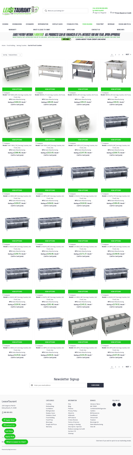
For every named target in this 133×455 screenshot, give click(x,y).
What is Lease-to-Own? (41, 30)
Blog (69, 406)
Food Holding (87, 24)
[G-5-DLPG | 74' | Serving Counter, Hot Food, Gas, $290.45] (116, 172)
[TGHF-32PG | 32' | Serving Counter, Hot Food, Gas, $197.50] (83, 122)
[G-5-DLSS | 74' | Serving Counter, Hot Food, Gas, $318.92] (83, 172)
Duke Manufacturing (96, 424)
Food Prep (100, 24)
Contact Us (96, 30)
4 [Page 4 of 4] (122, 55)
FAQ (69, 404)
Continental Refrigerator (98, 408)
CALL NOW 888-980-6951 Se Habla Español (100, 9)
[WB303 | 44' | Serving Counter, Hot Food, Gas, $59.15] (83, 71)
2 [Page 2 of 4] (115, 55)
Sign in (97, 13)
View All (92, 427)
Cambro (92, 411)
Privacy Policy (72, 411)
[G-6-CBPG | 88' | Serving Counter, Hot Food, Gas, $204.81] (50, 172)
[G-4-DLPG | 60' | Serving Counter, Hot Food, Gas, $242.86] (50, 223)
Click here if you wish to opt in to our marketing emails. (113, 441)
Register (103, 13)
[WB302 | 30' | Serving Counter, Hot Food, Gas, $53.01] (116, 71)
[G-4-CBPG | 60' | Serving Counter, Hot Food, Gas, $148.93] (116, 223)
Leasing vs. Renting (74, 424)
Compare (6, 93)
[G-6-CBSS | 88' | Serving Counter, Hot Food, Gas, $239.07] (17, 172)
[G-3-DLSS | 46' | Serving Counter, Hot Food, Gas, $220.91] (17, 273)
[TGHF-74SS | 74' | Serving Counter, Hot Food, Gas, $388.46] (17, 122)
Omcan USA (94, 418)
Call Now (9, 431)
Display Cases (57, 24)
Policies (70, 408)
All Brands (71, 415)
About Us (71, 413)
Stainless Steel (72, 24)
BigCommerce (12, 449)
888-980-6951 (8, 412)
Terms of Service (73, 422)
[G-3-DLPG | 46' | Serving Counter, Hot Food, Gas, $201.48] (50, 273)
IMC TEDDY (93, 406)
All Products (72, 418)
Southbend (93, 415)
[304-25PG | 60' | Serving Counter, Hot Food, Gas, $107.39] (116, 324)
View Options (17, 89)
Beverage (111, 24)
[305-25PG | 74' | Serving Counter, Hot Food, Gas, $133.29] (83, 324)
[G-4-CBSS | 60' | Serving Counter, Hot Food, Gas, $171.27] (83, 223)
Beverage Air (94, 422)
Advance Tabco (95, 404)
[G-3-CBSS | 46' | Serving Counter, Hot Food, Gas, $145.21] (83, 273)
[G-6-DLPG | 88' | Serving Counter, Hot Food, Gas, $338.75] (116, 122)
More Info (120, 30)
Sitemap (71, 433)
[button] (66, 37)
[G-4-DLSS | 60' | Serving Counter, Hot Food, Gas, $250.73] (17, 223)
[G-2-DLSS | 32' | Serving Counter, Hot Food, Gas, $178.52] (116, 273)
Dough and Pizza (125, 24)
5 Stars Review (73, 420)
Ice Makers (30, 24)
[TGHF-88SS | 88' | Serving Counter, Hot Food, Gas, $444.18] (17, 71)
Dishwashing (17, 24)
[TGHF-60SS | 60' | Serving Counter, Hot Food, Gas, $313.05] (50, 122)
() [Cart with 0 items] (112, 13)
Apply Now (71, 30)
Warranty (12, 30)
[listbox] (15, 55)
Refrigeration (43, 24)
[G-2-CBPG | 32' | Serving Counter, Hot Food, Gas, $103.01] (50, 324)
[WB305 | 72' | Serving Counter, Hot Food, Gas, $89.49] (50, 71)
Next (128, 54)
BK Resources (94, 413)
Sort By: (5, 55)
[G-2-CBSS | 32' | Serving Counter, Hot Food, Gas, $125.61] (17, 324)
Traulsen (93, 420)
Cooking (5, 24)
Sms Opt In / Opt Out (75, 427)
